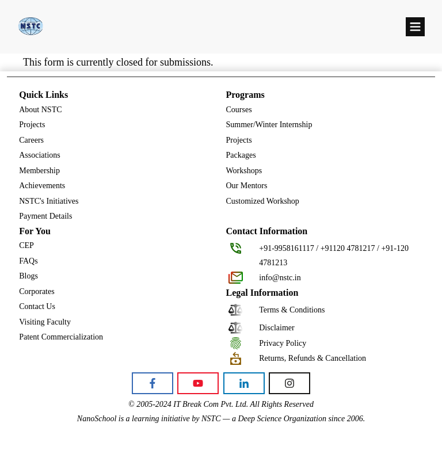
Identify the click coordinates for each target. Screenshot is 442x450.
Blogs (28, 276)
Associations (39, 155)
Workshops (244, 170)
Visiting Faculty (45, 322)
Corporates (36, 291)
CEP (26, 245)
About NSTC (40, 109)
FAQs (28, 261)
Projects (32, 124)
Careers (31, 140)
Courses (239, 109)
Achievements (42, 185)
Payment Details (45, 216)
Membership (39, 170)
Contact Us (37, 306)
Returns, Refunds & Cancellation (312, 358)
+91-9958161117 (286, 248)
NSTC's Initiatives (48, 201)
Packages (241, 155)
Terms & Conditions (292, 310)
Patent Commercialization (61, 337)
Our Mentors (247, 185)
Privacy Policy (282, 343)
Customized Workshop (262, 201)
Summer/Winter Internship (269, 124)
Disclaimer (276, 327)
